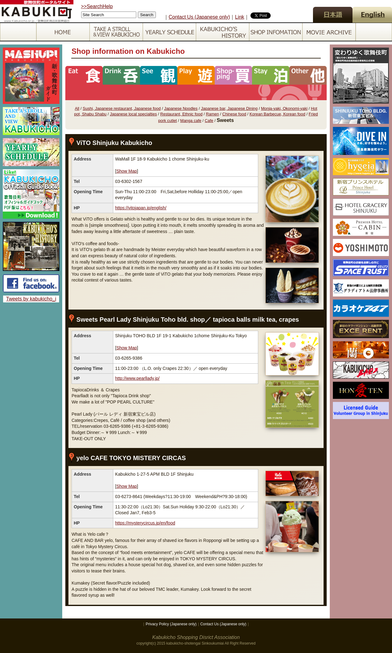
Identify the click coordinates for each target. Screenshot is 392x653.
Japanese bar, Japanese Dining (229, 108)
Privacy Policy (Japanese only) (171, 624)
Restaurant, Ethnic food (181, 114)
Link (239, 17)
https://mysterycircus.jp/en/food (145, 522)
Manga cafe (190, 120)
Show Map (126, 171)
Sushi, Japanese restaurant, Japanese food (122, 108)
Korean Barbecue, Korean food (277, 114)
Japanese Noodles (181, 108)
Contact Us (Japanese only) (199, 17)
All (77, 108)
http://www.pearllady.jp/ (137, 378)
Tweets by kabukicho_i (31, 298)
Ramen (212, 114)
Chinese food (234, 114)
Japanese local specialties (133, 114)
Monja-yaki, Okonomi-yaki (284, 108)
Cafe (209, 120)
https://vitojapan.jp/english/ (140, 207)
